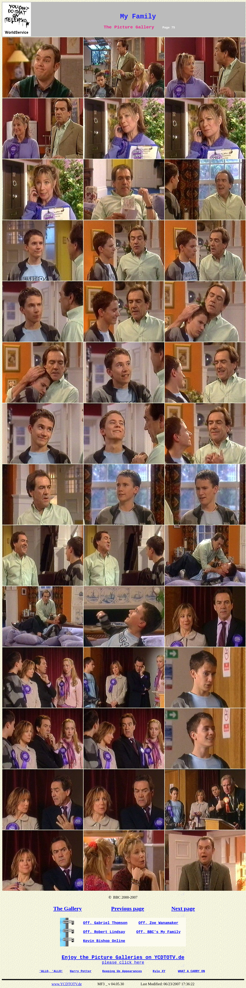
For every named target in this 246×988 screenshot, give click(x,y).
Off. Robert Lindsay (104, 932)
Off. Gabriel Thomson (105, 923)
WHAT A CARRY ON (191, 971)
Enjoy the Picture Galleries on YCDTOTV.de (123, 957)
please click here (123, 962)
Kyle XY (159, 971)
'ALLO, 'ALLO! (51, 971)
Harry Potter (81, 971)
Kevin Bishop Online (104, 941)
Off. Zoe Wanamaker (158, 923)
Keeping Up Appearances (122, 971)
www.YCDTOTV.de (66, 984)
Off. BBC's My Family (158, 932)
